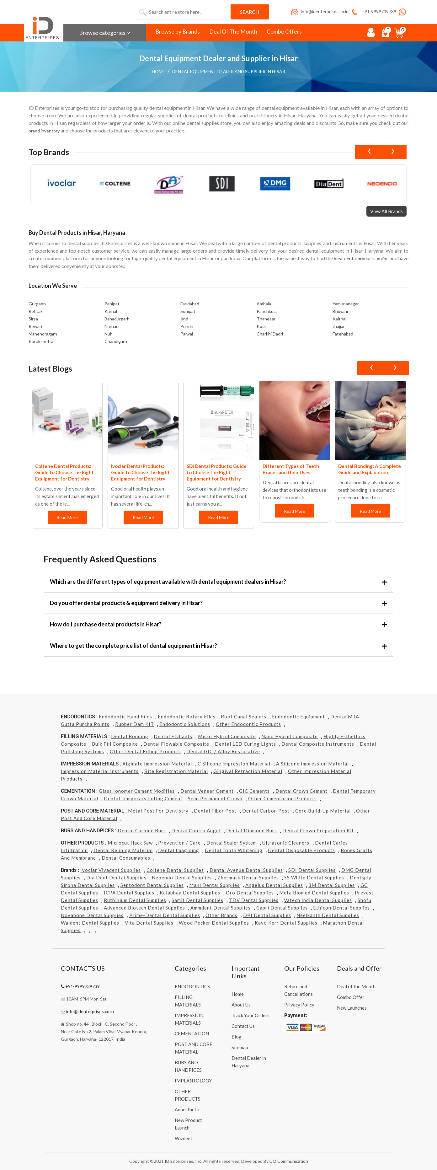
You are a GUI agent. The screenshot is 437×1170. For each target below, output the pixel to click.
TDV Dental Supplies (254, 900)
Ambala (264, 303)
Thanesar (266, 318)
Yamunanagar (346, 303)
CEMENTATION (192, 1033)
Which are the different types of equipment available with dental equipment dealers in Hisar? (168, 581)
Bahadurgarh (117, 318)
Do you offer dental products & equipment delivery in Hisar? (126, 602)
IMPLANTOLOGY (193, 1080)
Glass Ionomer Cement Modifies (137, 791)
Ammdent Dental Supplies (220, 907)
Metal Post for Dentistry (158, 810)
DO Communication (288, 1161)
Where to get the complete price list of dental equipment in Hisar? (133, 645)
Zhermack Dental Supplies (248, 877)
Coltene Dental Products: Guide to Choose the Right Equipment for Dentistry (64, 472)
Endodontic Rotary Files (187, 716)
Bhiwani (340, 311)
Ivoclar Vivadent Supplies (110, 870)
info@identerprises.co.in (319, 11)
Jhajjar (339, 326)
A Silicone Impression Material (312, 763)
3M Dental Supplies (331, 885)
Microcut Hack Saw (130, 842)
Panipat (112, 303)
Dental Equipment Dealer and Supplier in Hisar (228, 71)
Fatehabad (343, 333)
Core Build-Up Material (323, 810)
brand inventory (44, 130)
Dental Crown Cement (301, 791)
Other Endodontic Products (248, 724)
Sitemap (240, 1047)
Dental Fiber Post (215, 810)
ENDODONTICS (192, 986)
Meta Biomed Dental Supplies (314, 892)
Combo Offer (351, 997)
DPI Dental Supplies (267, 915)
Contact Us (243, 1026)
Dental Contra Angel (196, 830)
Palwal (186, 333)
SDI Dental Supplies (312, 870)
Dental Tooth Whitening (234, 850)
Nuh (108, 333)
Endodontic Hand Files (125, 716)
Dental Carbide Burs (142, 830)
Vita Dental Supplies (149, 923)
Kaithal (339, 318)
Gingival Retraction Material (247, 771)
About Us (241, 1004)
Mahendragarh (43, 333)
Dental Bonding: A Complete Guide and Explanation (369, 469)
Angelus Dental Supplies (274, 885)
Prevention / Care (179, 842)
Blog (237, 1036)
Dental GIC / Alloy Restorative (223, 751)
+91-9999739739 (373, 11)
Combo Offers (284, 31)
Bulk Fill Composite (115, 744)
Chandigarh (115, 341)
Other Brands (221, 915)
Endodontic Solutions (184, 724)
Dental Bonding (129, 736)
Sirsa (33, 318)
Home (158, 71)
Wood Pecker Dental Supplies (214, 923)
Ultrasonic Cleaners (285, 842)
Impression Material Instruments (100, 771)
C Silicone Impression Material (234, 763)
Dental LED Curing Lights (245, 744)
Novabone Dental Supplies (92, 915)
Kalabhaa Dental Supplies (190, 892)
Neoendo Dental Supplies (182, 877)
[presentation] (369, 152)
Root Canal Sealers (243, 716)
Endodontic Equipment (298, 716)
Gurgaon (37, 303)
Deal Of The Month (233, 31)
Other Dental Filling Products (145, 751)
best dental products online (361, 258)
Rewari (35, 326)
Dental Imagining (178, 850)
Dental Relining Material (123, 850)
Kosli (261, 326)
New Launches (352, 1008)
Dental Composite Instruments (317, 744)
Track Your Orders (250, 1015)
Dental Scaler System (231, 842)
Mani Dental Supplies (214, 885)
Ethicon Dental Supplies (341, 907)
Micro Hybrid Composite (227, 736)
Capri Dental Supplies (282, 907)
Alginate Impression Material (157, 763)
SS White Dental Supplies (314, 877)
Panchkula (267, 311)
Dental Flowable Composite (176, 744)
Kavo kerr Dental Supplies (286, 923)
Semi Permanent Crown (215, 798)
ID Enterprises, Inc (183, 1161)
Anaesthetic (187, 1109)
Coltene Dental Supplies (175, 870)
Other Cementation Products (282, 798)
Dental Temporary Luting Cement (143, 798)
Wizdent (183, 1138)
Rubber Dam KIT (134, 724)
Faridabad (189, 303)
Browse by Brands (177, 31)
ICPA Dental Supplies (129, 892)
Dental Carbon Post (266, 810)
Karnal (110, 311)
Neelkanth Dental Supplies (327, 915)
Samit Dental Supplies (197, 900)
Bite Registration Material (176, 771)
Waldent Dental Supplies (90, 923)
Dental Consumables (126, 858)
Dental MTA (344, 716)
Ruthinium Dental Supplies (135, 900)
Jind (184, 318)
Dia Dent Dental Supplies (116, 877)
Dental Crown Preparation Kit (318, 830)
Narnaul (112, 326)
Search (249, 12)
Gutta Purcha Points (85, 724)
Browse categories (104, 32)
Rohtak (36, 311)
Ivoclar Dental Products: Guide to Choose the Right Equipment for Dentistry (140, 472)
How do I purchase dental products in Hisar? (106, 624)
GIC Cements (254, 791)
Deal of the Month (356, 986)
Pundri (186, 326)
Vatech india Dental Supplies (318, 900)
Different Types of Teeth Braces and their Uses (291, 469)
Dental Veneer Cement (207, 791)
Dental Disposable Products (301, 850)
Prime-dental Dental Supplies (164, 915)
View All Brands (386, 211)
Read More (67, 517)
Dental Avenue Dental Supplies (246, 870)
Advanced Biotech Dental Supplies (144, 907)
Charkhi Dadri (270, 333)
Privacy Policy (299, 1004)
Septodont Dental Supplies (152, 885)
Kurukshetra (41, 341)
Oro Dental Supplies (250, 892)
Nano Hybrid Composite (289, 736)
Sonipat (187, 311)
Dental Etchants (173, 736)
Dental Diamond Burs (251, 830)
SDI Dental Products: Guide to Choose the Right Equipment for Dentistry (217, 472)
